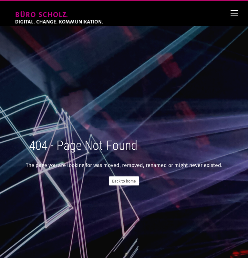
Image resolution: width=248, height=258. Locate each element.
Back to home (124, 181)
